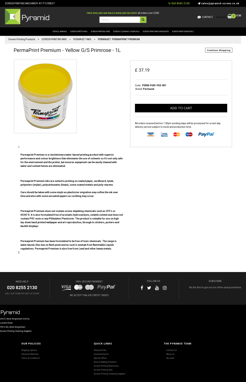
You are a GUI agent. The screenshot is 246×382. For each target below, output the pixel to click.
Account (170, 358)
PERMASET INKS (82, 39)
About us (170, 354)
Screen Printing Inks (103, 370)
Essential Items (101, 354)
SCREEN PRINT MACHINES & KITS (156, 31)
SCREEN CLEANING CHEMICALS (126, 31)
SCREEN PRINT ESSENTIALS (183, 31)
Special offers (100, 358)
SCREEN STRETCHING (78, 31)
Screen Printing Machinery (106, 366)
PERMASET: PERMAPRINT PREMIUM (119, 39)
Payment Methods (30, 354)
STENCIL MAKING (60, 31)
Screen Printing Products (21, 39)
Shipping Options (29, 350)
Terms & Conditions (30, 358)
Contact (207, 17)
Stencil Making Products (105, 362)
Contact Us (171, 350)
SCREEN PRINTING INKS (100, 31)
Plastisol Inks (100, 350)
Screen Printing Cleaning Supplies (109, 374)
